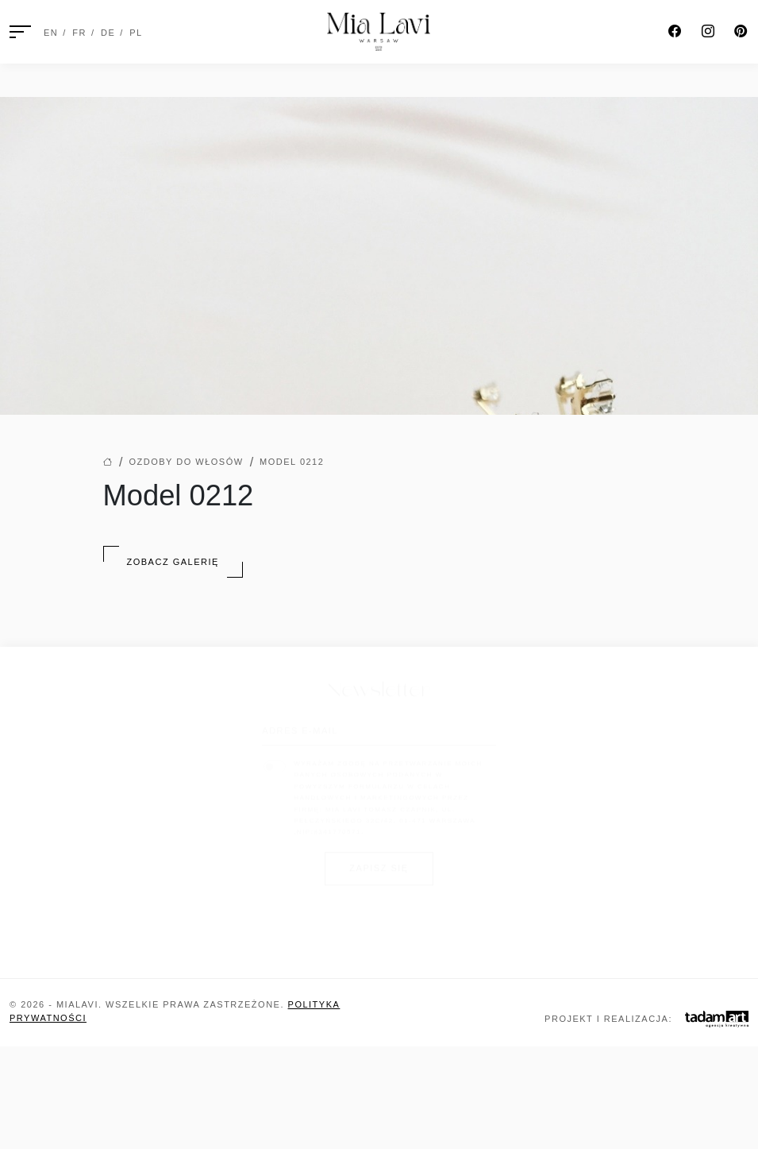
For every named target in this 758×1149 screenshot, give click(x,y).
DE (108, 32)
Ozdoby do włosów (186, 461)
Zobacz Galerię (173, 562)
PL (135, 32)
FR (79, 32)
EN (51, 32)
